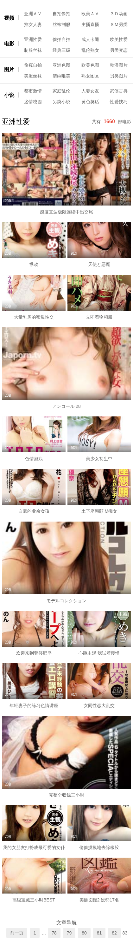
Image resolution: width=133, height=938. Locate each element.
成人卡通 (90, 39)
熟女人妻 (33, 24)
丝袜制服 (61, 24)
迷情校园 (33, 101)
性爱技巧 (119, 101)
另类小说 (61, 101)
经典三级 (61, 50)
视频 (9, 18)
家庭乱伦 (61, 90)
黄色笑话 (90, 101)
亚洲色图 (61, 65)
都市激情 (33, 90)
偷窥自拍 (33, 65)
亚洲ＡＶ (33, 13)
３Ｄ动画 (119, 13)
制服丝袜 (33, 50)
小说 (9, 95)
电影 (9, 43)
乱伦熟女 (90, 50)
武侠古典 (119, 90)
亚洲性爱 (33, 39)
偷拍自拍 (61, 39)
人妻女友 (90, 90)
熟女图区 (90, 75)
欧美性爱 (119, 39)
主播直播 (90, 24)
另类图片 (119, 75)
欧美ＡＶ (90, 13)
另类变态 (119, 50)
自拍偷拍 (61, 13)
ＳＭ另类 (119, 24)
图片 (9, 69)
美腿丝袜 (33, 75)
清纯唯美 (61, 75)
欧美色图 (90, 65)
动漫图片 (119, 65)
